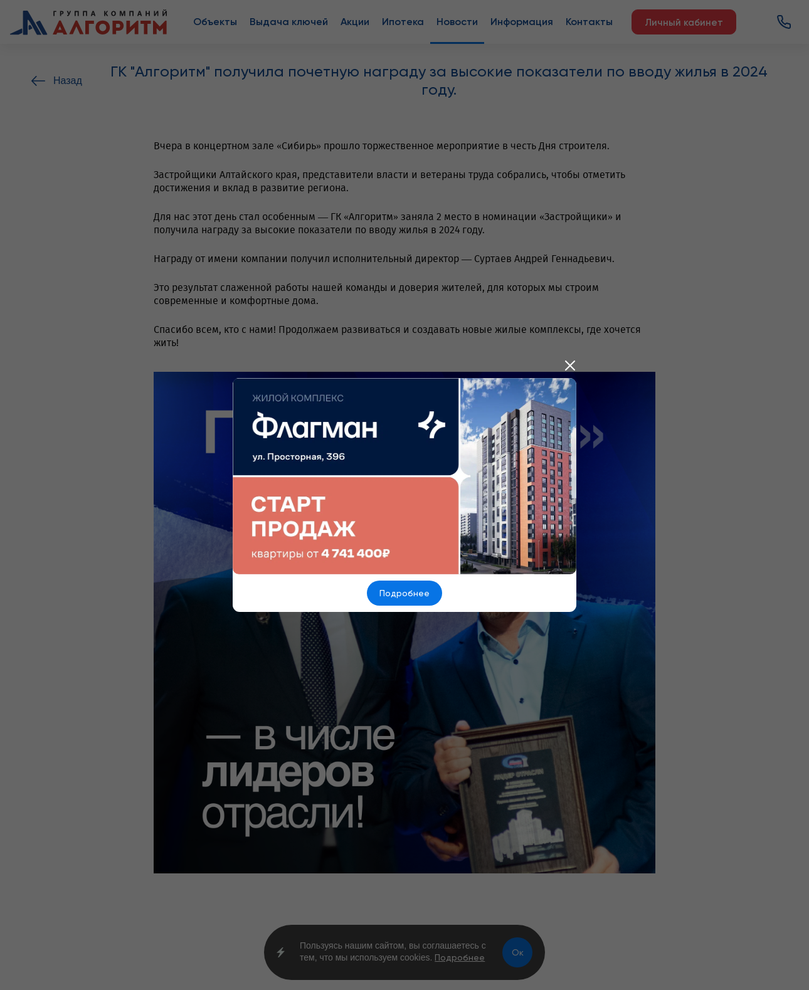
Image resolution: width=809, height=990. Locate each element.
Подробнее (404, 593)
